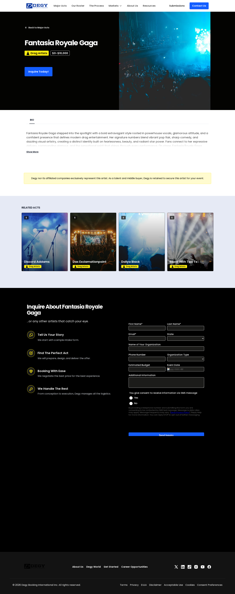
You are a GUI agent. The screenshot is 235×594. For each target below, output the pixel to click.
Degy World (93, 567)
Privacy (134, 585)
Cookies (190, 585)
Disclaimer (155, 585)
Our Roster (77, 5)
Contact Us (199, 5)
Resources (149, 5)
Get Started (111, 567)
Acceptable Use (173, 585)
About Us (132, 5)
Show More (32, 151)
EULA (144, 585)
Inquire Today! (38, 71)
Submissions (177, 5)
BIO (32, 120)
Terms (124, 585)
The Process (96, 5)
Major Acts (60, 5)
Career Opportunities (134, 567)
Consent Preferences (209, 585)
